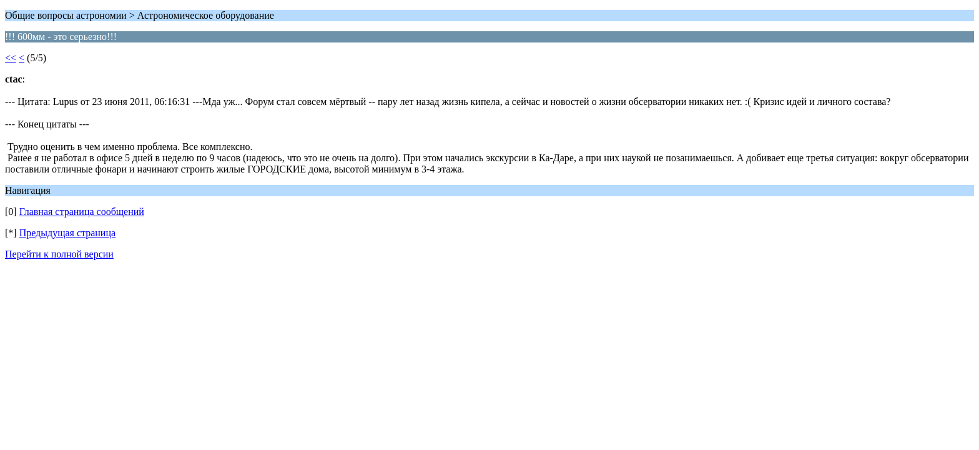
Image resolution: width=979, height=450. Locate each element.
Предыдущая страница (67, 233)
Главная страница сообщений (81, 211)
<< (10, 57)
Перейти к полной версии (59, 254)
